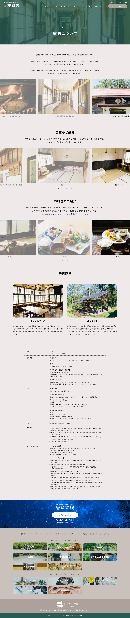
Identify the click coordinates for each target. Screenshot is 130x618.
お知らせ (118, 2)
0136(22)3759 (65, 519)
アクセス (112, 2)
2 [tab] (64, 120)
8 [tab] (74, 189)
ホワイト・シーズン (85, 6)
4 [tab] (69, 120)
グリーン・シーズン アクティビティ (65, 540)
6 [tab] (69, 189)
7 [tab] (71, 189)
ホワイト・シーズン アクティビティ (65, 574)
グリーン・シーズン (70, 6)
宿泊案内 (47, 6)
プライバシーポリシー (54, 615)
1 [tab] (61, 120)
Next (117, 98)
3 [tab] (66, 120)
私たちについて (100, 6)
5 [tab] (66, 189)
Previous (13, 98)
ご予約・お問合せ (118, 6)
